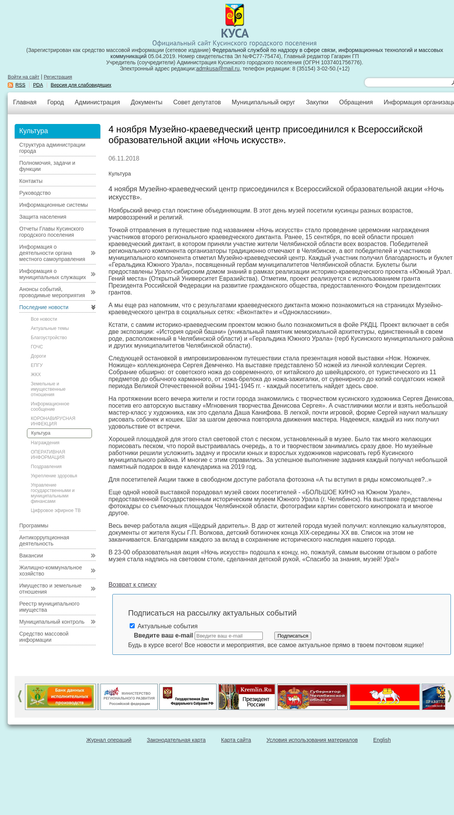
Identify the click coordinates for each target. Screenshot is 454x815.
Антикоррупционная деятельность (44, 540)
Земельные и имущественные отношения (48, 389)
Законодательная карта (176, 740)
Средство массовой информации (43, 637)
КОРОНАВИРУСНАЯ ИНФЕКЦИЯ (53, 421)
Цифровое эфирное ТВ (56, 510)
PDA (38, 85)
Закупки (317, 102)
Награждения (45, 442)
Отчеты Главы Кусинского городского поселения (51, 232)
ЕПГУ (37, 365)
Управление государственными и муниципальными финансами (53, 493)
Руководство (35, 193)
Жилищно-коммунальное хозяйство (50, 570)
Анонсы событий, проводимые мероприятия (52, 292)
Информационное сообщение (50, 406)
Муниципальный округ (263, 102)
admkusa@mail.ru (218, 68)
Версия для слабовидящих (81, 85)
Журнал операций (108, 740)
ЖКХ (36, 374)
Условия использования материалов (312, 740)
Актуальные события (164, 626)
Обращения (356, 102)
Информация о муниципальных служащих (52, 274)
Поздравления (46, 466)
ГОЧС (37, 347)
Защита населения (42, 217)
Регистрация (58, 77)
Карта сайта (236, 740)
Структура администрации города (52, 148)
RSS (20, 85)
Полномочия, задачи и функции (47, 166)
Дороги (38, 356)
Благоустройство (49, 337)
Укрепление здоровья (54, 476)
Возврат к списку (132, 584)
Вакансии (31, 555)
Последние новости (43, 307)
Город (55, 102)
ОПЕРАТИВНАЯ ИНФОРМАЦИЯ (48, 454)
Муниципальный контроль (51, 622)
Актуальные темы (50, 328)
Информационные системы (53, 205)
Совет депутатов (197, 102)
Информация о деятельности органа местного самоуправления (52, 253)
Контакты (30, 181)
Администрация (97, 102)
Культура (40, 433)
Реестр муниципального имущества (49, 607)
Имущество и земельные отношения (50, 588)
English (382, 740)
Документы (146, 102)
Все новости (44, 319)
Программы (33, 525)
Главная (25, 102)
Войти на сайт (23, 77)
